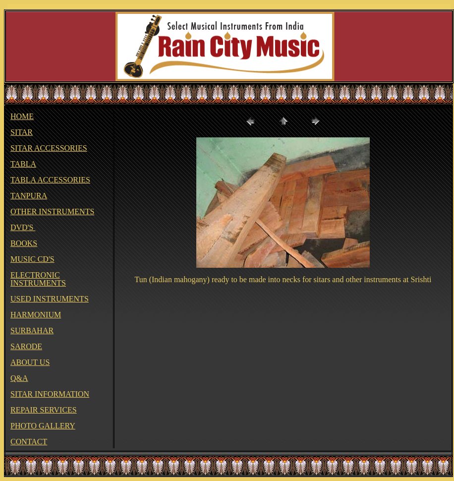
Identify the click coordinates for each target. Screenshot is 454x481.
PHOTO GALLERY (42, 425)
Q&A (19, 378)
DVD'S (22, 227)
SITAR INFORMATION (49, 394)
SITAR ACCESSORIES (48, 148)
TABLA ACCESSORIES (50, 180)
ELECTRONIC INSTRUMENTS (38, 279)
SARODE (26, 346)
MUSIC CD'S (32, 259)
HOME (22, 116)
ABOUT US (30, 362)
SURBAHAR (32, 330)
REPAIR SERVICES (43, 410)
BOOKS (23, 243)
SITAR (21, 132)
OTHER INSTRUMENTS (52, 211)
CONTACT (28, 441)
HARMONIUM (35, 314)
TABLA (23, 164)
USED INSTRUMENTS (49, 299)
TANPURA (28, 195)
